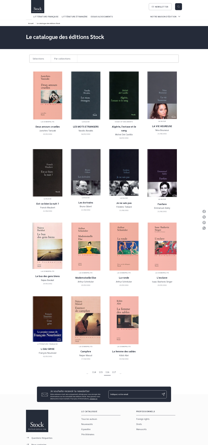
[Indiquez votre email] (134, 394)
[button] (160, 6)
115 (101, 372)
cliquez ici (93, 398)
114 (94, 372)
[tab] (29, 16)
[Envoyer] (163, 394)
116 (107, 372)
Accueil (31, 23)
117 (114, 372)
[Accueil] (37, 6)
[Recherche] (178, 6)
